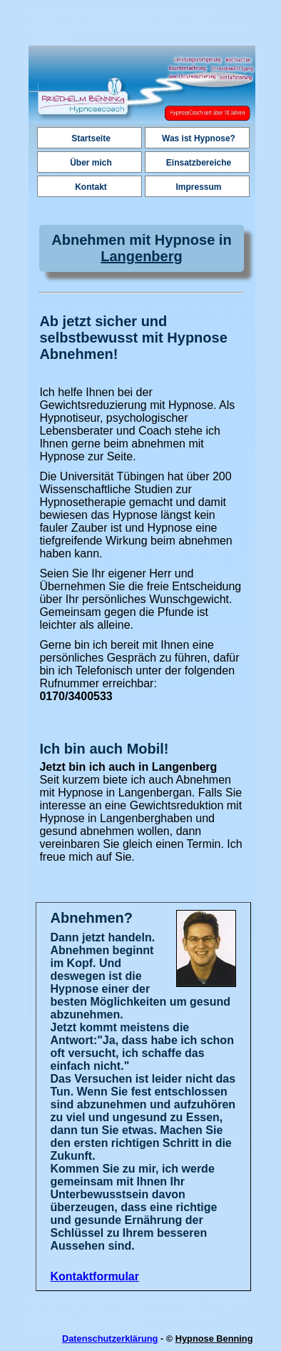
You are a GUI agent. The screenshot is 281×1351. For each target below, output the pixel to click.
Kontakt (91, 187)
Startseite (91, 138)
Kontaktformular (95, 1276)
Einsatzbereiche (198, 163)
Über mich (91, 163)
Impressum (198, 187)
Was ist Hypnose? (198, 138)
